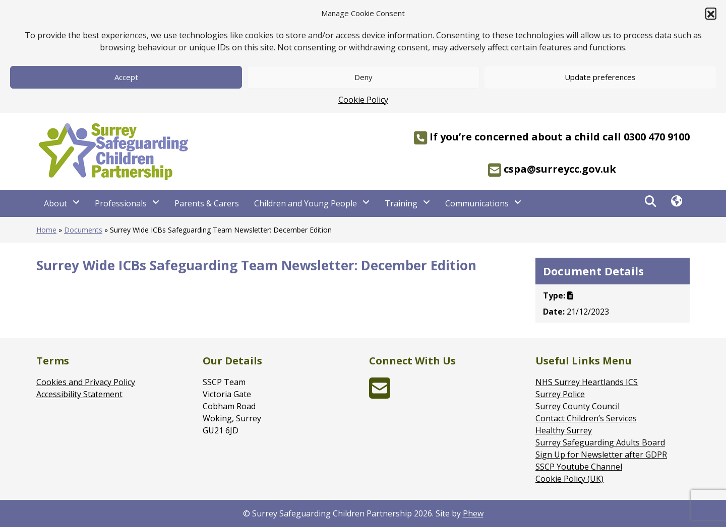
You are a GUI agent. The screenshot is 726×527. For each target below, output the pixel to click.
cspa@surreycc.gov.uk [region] (552, 170)
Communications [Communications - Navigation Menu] (477, 203)
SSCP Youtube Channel (578, 466)
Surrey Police (560, 394)
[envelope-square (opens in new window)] (379, 394)
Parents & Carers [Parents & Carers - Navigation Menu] (206, 203)
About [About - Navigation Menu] (55, 203)
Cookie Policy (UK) (569, 478)
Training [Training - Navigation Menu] (401, 203)
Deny (363, 77)
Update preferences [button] (600, 77)
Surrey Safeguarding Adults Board (600, 442)
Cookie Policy (363, 99)
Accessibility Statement (79, 394)
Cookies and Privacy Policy (85, 382)
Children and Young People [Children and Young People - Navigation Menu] (305, 203)
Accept (126, 77)
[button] (711, 13)
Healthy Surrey (563, 430)
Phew (473, 513)
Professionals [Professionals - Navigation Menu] (121, 203)
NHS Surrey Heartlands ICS (586, 382)
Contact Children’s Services (586, 418)
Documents (83, 230)
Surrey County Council (577, 406)
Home (46, 230)
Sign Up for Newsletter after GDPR (601, 454)
